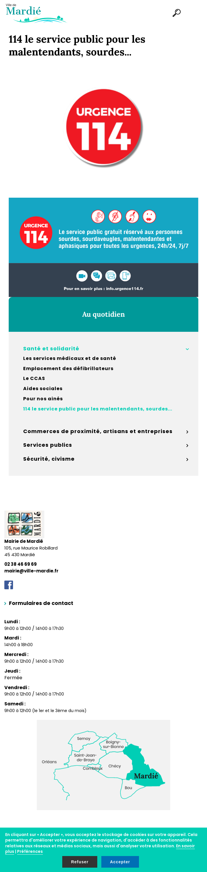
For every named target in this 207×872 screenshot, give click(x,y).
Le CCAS (34, 378)
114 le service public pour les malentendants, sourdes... (97, 409)
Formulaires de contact (41, 603)
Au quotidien (103, 314)
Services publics (47, 444)
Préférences (30, 851)
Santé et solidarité (51, 348)
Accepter (120, 862)
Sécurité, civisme (49, 458)
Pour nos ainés (43, 399)
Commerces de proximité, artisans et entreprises (98, 431)
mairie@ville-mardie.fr (31, 571)
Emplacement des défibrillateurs (68, 368)
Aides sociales (43, 388)
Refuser (80, 862)
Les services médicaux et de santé (69, 358)
